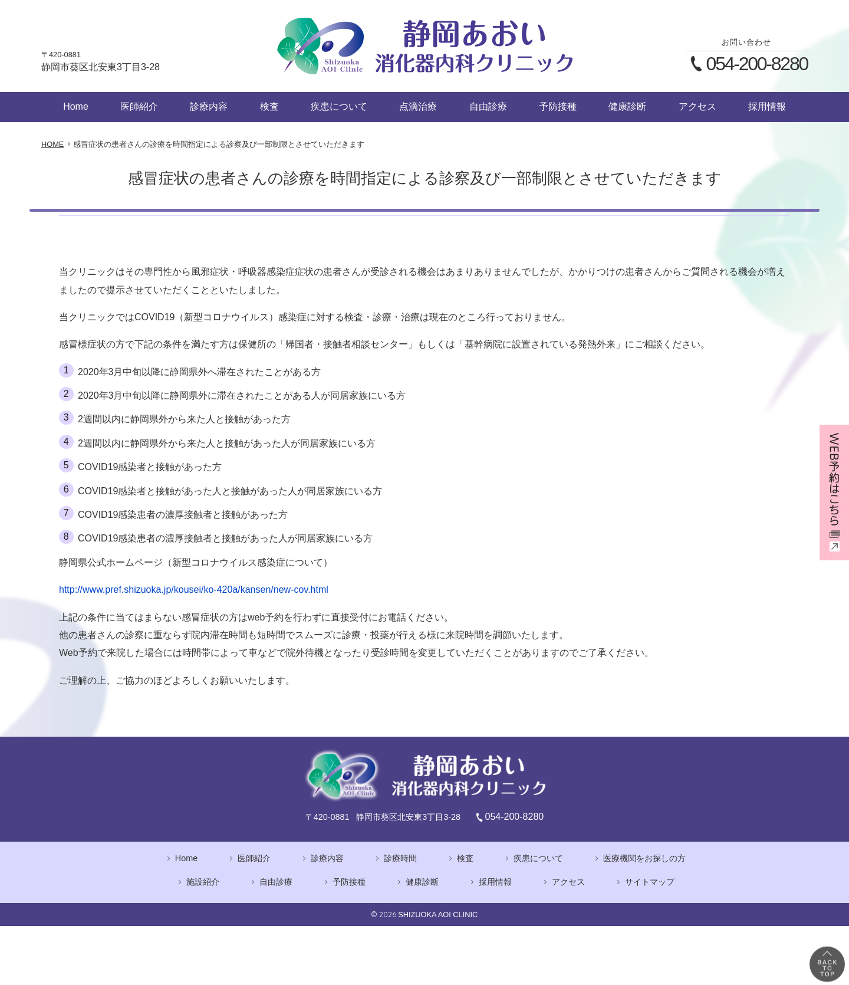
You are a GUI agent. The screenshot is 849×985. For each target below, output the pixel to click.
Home (75, 106)
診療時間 (400, 858)
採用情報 (767, 106)
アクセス (697, 106)
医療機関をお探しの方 (644, 858)
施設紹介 (202, 882)
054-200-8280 (757, 63)
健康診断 (627, 106)
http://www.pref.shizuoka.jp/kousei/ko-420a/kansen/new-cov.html (193, 590)
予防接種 (558, 106)
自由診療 (488, 106)
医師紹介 (139, 106)
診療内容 (209, 106)
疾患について (339, 106)
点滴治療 (418, 106)
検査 (269, 106)
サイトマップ (649, 882)
